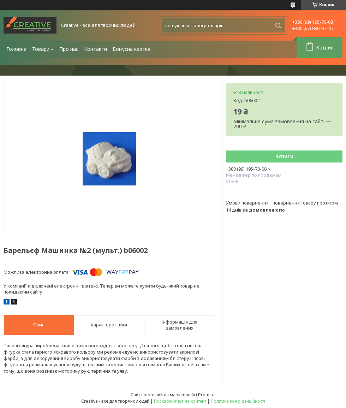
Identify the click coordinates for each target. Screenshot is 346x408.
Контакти (95, 49)
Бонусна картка (131, 49)
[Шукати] (278, 25)
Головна (16, 49)
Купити (284, 157)
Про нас (68, 49)
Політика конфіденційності (238, 401)
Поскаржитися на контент (180, 401)
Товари (40, 49)
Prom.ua (207, 394)
